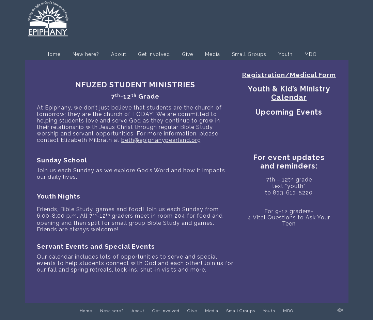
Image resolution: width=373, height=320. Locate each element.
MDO (311, 54)
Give (187, 54)
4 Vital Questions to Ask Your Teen (289, 220)
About (118, 54)
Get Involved (154, 54)
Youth (285, 54)
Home (53, 54)
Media (212, 54)
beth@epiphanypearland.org (161, 140)
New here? (86, 54)
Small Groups (249, 54)
